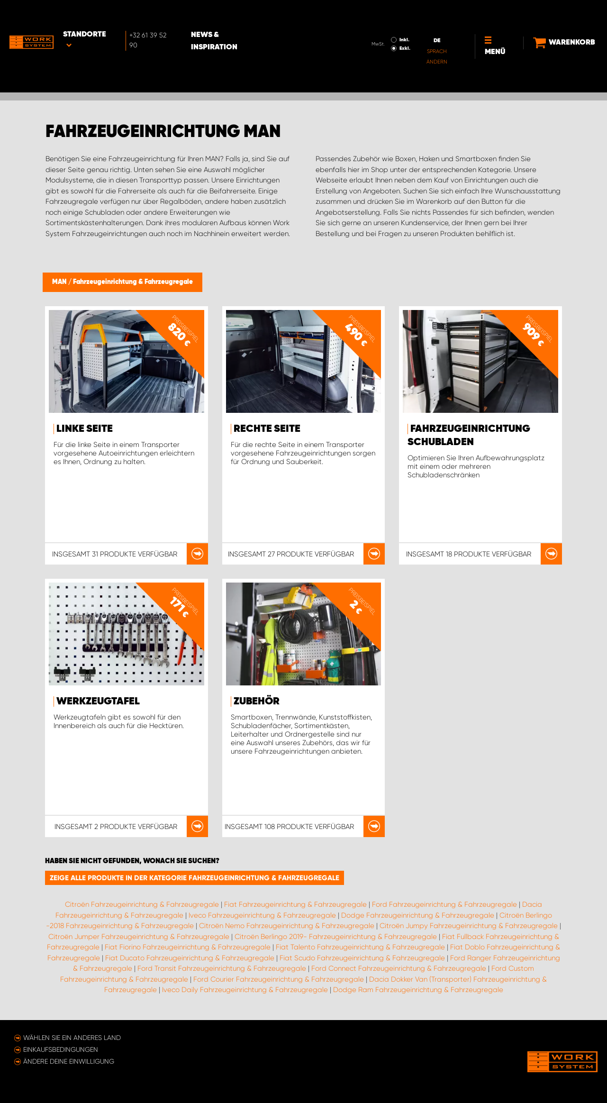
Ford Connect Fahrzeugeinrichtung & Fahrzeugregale (398, 968)
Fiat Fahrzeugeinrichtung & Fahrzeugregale (295, 904)
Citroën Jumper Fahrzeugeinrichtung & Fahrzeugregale (138, 936)
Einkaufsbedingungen (60, 1049)
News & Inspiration (241, 14)
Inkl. (389, 13)
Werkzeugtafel (98, 701)
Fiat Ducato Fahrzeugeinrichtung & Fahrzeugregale (189, 958)
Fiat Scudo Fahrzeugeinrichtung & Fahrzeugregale (362, 958)
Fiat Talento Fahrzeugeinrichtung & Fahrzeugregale (360, 947)
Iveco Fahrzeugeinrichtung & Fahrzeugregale (262, 915)
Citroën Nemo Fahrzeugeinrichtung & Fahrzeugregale (286, 925)
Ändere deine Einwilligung (68, 1061)
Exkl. (389, 21)
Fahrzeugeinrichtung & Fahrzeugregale (133, 282)
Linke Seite (84, 429)
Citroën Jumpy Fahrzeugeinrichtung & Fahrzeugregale (469, 925)
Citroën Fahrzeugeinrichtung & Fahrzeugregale (142, 904)
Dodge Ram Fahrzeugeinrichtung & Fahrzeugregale (418, 989)
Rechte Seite (267, 429)
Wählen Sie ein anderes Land (72, 1037)
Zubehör (257, 701)
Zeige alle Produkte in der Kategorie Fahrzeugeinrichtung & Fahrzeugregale (194, 878)
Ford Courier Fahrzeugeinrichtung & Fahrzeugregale (278, 979)
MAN (60, 282)
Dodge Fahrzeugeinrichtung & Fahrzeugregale (417, 915)
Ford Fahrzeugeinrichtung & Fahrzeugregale (444, 904)
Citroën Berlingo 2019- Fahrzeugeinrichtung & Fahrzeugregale (336, 936)
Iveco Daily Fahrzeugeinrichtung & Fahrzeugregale (245, 989)
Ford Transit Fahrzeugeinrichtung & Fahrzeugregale (221, 968)
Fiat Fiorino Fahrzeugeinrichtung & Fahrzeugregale (188, 947)
